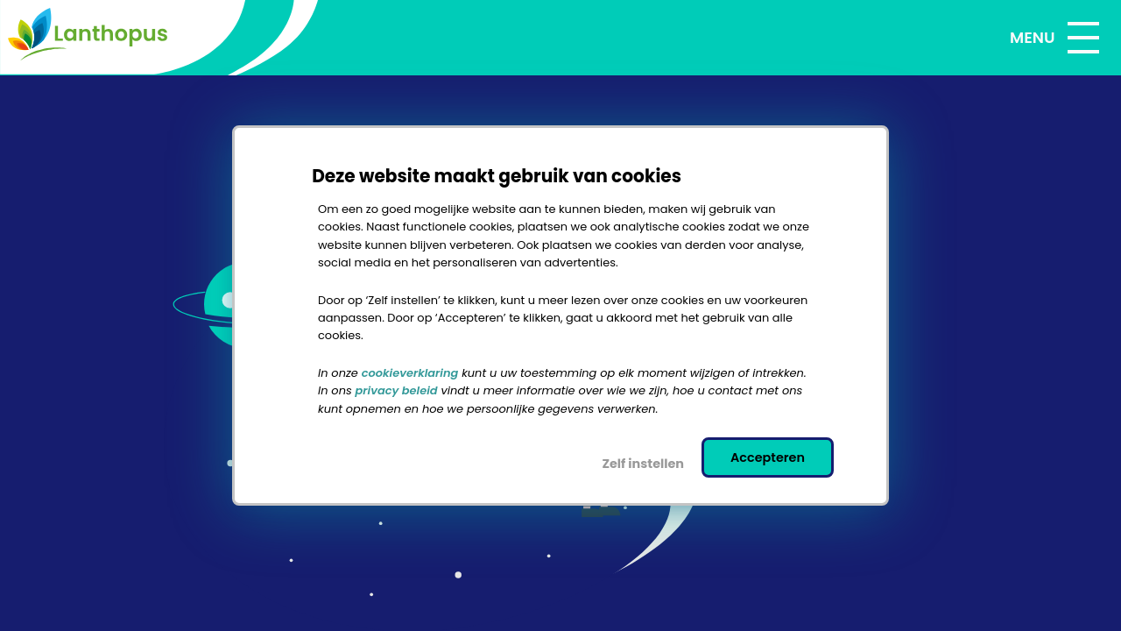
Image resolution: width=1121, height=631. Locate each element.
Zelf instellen (643, 463)
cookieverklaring (410, 373)
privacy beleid (397, 391)
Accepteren (767, 457)
